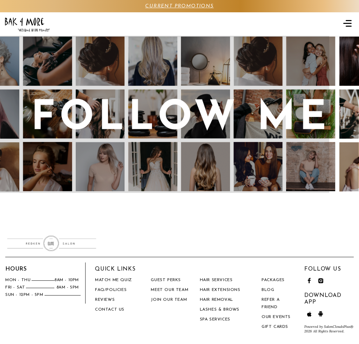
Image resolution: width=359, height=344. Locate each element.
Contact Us (109, 309)
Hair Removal (216, 300)
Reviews (105, 300)
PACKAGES (273, 280)
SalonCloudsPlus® (338, 326)
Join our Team (169, 300)
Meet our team (169, 290)
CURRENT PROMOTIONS (179, 6)
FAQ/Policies (111, 290)
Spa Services (215, 319)
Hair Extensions (220, 290)
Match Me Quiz (113, 280)
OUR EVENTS (276, 317)
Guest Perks (166, 280)
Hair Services (216, 280)
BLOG (268, 290)
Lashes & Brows (219, 309)
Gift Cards (275, 327)
